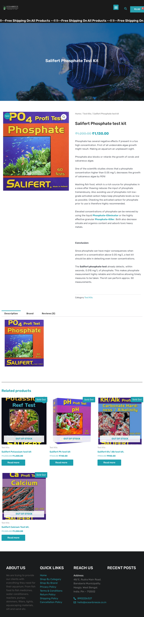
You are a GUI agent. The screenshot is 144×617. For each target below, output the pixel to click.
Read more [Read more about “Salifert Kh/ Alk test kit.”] (110, 462)
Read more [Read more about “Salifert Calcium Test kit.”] (14, 538)
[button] (115, 7)
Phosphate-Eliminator (105, 215)
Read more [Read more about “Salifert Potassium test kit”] (14, 462)
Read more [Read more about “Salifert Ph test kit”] (62, 462)
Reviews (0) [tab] (49, 313)
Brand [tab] (30, 313)
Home (78, 113)
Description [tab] (11, 313)
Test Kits (87, 113)
